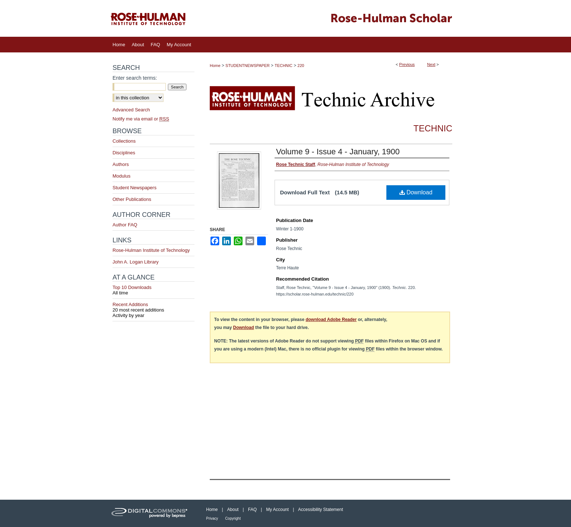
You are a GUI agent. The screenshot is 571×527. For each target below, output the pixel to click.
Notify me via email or (141, 119)
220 (301, 65)
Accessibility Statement (320, 509)
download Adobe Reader (331, 319)
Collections (124, 141)
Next (431, 64)
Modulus (121, 176)
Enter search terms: (135, 78)
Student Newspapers (135, 187)
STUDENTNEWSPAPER (247, 65)
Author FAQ (125, 224)
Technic (432, 128)
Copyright (233, 518)
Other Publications (132, 199)
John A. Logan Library (135, 262)
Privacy (212, 518)
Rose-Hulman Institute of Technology (151, 250)
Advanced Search (131, 109)
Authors (121, 164)
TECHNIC (283, 65)
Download (416, 192)
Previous (407, 64)
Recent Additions (153, 307)
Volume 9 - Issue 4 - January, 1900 (338, 151)
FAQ (252, 509)
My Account (277, 509)
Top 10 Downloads (153, 290)
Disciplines (124, 152)
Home (215, 65)
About (233, 509)
